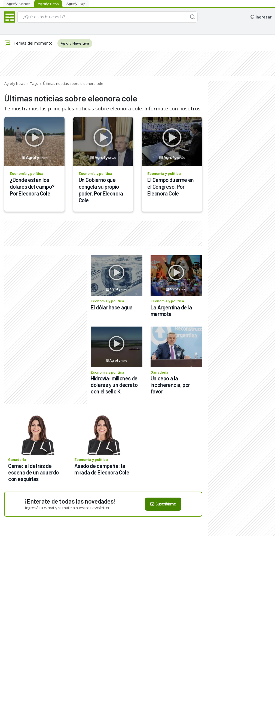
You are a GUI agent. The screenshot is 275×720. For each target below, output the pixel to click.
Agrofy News (14, 83)
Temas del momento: (28, 43)
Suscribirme (163, 504)
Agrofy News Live (75, 43)
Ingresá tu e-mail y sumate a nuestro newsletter (67, 507)
